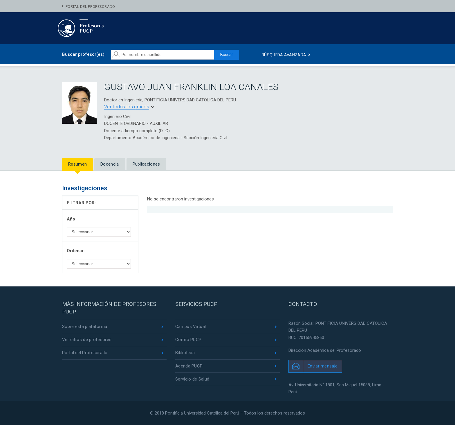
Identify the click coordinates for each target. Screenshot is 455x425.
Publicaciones (146, 164)
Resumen (77, 164)
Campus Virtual (190, 326)
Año (71, 219)
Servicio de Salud (192, 379)
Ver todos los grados (126, 107)
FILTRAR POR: (81, 202)
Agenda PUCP (189, 366)
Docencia (109, 164)
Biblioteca (185, 353)
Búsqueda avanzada (284, 55)
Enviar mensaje (322, 365)
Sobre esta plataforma (84, 326)
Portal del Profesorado (90, 6)
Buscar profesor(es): (84, 54)
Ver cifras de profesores (86, 339)
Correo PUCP (188, 339)
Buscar (226, 54)
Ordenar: (76, 250)
